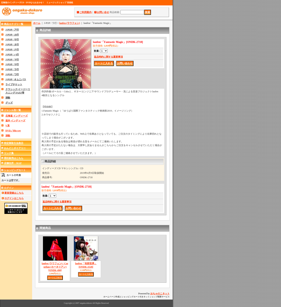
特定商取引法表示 (13, 143)
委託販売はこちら (13, 158)
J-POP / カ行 (12, 34)
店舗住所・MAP (12, 163)
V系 (7, 125)
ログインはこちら (14, 198)
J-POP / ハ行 (12, 54)
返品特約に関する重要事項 (108, 56)
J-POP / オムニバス (15, 79)
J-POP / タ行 (12, 44)
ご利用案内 (85, 12)
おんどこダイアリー (15, 148)
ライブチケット (13, 84)
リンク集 (9, 153)
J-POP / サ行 (12, 39)
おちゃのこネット (160, 293)
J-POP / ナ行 (12, 49)
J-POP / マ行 (12, 59)
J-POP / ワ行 (12, 74)
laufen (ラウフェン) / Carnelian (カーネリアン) (55, 267)
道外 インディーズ (15, 120)
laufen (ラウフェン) (69, 23)
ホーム (36, 23)
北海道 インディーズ (16, 115)
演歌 (7, 97)
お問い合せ (103, 12)
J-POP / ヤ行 (12, 64)
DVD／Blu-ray (13, 130)
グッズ (9, 102)
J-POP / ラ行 (12, 69)
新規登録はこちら (14, 192)
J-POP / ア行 (12, 29)
